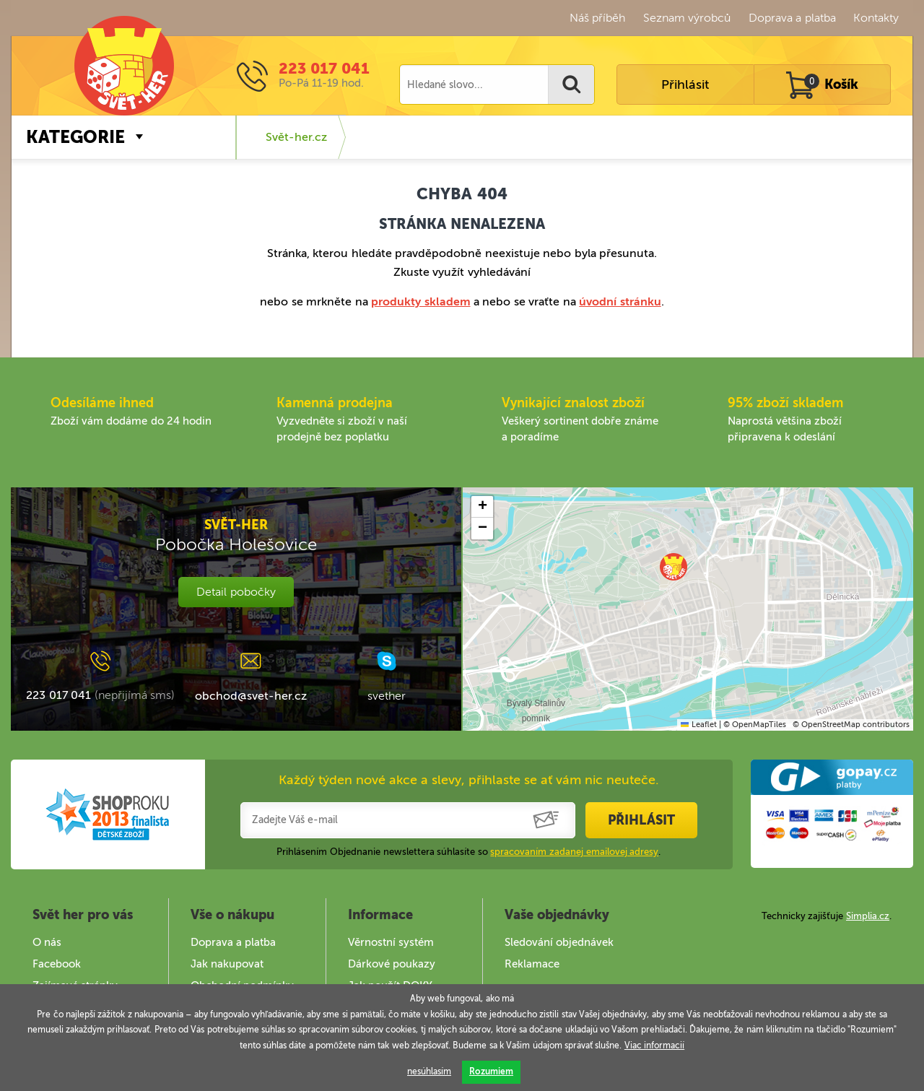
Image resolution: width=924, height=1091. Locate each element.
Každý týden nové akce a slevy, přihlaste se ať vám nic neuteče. (469, 780)
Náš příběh (597, 18)
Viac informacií (654, 1045)
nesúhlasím (429, 1071)
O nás (46, 942)
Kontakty (876, 18)
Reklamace (532, 963)
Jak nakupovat (227, 963)
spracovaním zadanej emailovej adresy (574, 851)
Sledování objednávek (559, 942)
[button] (673, 567)
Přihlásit (685, 84)
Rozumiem (491, 1071)
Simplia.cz (867, 915)
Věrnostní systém (391, 942)
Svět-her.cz (296, 137)
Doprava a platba (792, 18)
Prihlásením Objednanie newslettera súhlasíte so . (468, 851)
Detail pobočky (235, 592)
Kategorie (75, 136)
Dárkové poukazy (391, 963)
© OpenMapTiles (754, 724)
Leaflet (698, 724)
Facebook (56, 963)
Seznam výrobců (687, 18)
